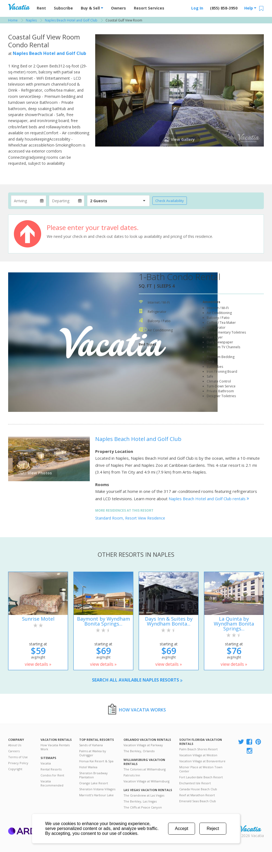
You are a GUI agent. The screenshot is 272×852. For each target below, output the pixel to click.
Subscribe (63, 8)
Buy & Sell (92, 8)
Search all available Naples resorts (137, 680)
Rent (41, 8)
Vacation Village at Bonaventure (202, 761)
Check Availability (169, 200)
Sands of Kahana (91, 745)
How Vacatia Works (142, 710)
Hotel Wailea (88, 767)
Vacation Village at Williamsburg (146, 781)
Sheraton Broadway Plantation (93, 775)
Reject (213, 828)
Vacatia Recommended (52, 783)
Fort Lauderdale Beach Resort (201, 777)
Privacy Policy (18, 763)
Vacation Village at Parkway (143, 745)
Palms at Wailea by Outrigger (92, 753)
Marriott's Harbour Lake (96, 795)
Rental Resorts (51, 769)
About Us (14, 745)
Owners (118, 8)
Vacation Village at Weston (198, 755)
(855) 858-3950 (223, 8)
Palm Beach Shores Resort (198, 749)
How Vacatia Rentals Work (55, 747)
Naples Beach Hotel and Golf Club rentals (209, 498)
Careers (14, 751)
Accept (181, 828)
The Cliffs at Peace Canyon (142, 807)
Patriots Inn (131, 775)
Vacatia (46, 763)
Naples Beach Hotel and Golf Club (49, 53)
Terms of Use (18, 757)
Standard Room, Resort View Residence (130, 518)
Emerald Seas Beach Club (197, 801)
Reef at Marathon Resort (197, 795)
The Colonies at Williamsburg (144, 769)
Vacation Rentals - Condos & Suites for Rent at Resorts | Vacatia (19, 7)
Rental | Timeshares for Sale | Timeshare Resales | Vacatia (250, 828)
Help (250, 8)
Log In (197, 8)
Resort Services (149, 8)
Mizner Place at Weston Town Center (200, 769)
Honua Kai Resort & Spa (96, 761)
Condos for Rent (52, 775)
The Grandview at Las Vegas (143, 795)
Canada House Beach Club (198, 789)
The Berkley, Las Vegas (140, 801)
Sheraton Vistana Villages (97, 789)
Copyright (15, 769)
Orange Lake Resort (93, 783)
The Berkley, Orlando (139, 751)
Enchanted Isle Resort (195, 783)
